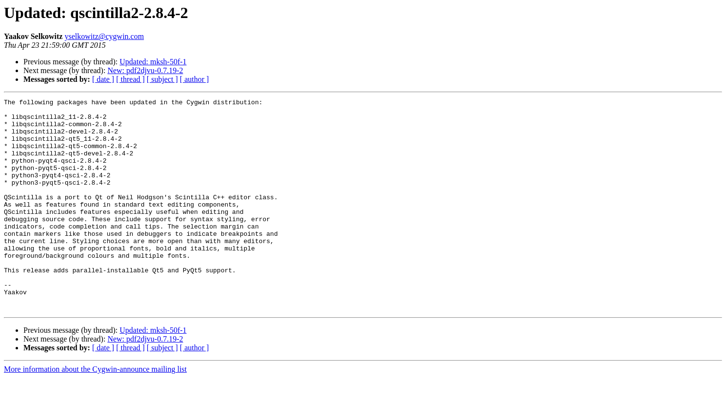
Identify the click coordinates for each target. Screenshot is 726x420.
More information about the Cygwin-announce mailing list (95, 411)
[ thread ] (130, 79)
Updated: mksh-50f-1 (152, 61)
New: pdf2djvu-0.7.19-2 (145, 70)
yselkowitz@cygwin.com (104, 36)
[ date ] (103, 79)
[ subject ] (162, 79)
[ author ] (194, 79)
